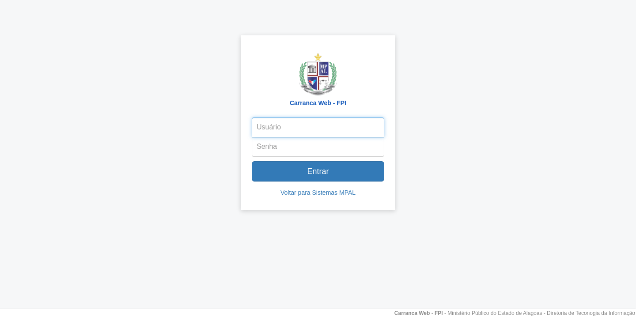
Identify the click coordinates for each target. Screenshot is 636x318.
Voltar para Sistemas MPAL (318, 192)
